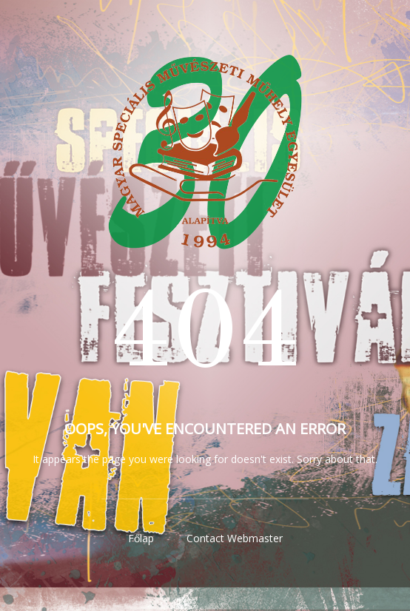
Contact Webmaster (234, 538)
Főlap (141, 538)
